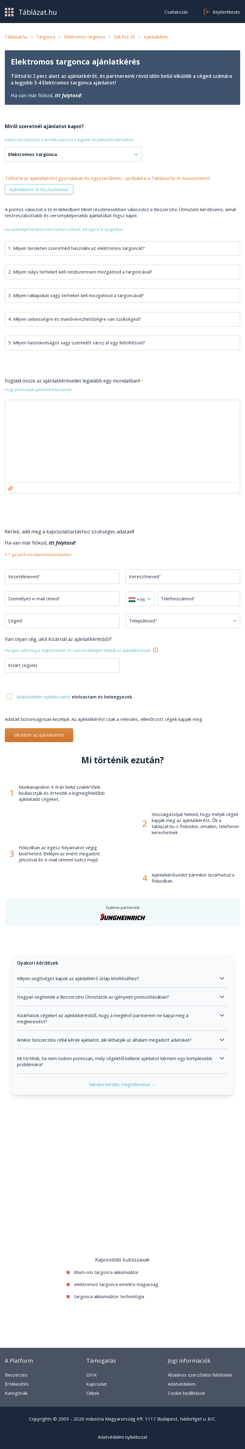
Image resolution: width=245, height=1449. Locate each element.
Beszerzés (16, 1375)
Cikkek (92, 1393)
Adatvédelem (182, 1384)
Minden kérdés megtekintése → (122, 1084)
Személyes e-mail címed (34, 598)
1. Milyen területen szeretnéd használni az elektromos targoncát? (76, 248)
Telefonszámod (178, 598)
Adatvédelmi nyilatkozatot (44, 697)
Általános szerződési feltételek (200, 1375)
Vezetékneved (24, 576)
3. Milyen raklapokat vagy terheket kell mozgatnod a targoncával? (76, 295)
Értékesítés (17, 1384)
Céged (15, 621)
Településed (143, 621)
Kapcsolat (96, 1384)
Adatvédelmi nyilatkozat (122, 1437)
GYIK (91, 1375)
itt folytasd (68, 95)
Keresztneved (145, 576)
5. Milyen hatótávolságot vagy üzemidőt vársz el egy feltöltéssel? (76, 343)
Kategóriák (16, 1393)
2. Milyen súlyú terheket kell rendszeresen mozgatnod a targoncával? (80, 272)
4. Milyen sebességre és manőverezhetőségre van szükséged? (74, 319)
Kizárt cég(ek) (22, 665)
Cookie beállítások (186, 1393)
